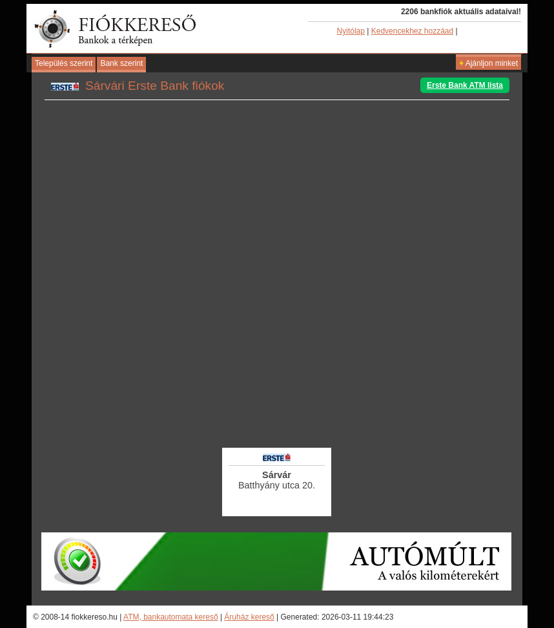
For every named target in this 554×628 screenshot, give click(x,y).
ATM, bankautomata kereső (170, 617)
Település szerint (63, 63)
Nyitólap (351, 31)
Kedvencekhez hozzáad (412, 31)
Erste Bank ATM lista (465, 85)
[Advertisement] (277, 410)
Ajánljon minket (488, 63)
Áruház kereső (249, 617)
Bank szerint (121, 63)
